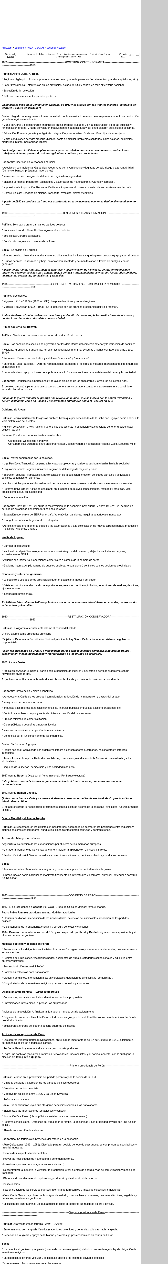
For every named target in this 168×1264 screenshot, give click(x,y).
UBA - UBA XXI (36, 47)
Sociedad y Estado (56, 47)
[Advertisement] (39, 22)
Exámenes (20, 47)
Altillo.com (7, 47)
